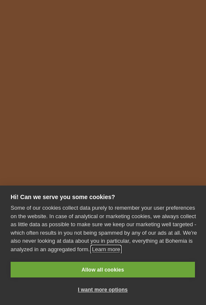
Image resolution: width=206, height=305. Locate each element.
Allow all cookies (103, 270)
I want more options (102, 290)
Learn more (106, 249)
